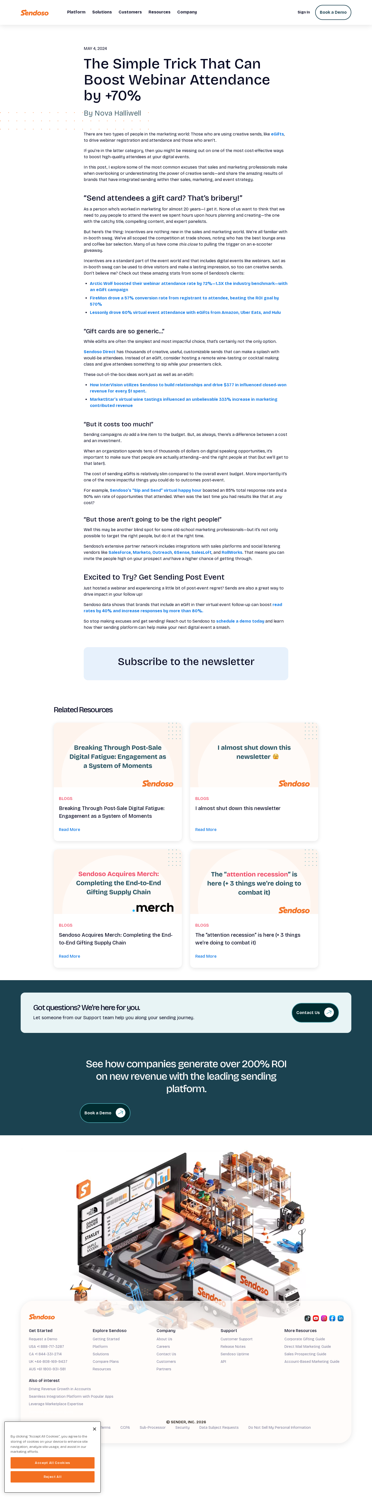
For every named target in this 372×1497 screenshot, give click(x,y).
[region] (52, 1457)
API (223, 1361)
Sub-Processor (153, 1427)
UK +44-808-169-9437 (48, 1361)
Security (182, 1427)
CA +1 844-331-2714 (45, 1354)
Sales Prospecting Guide (305, 1354)
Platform (100, 1346)
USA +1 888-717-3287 (46, 1346)
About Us (164, 1339)
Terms (105, 1427)
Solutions (101, 1354)
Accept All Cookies (52, 1463)
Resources (102, 1369)
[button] (76, 12)
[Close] (94, 1429)
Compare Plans (106, 1361)
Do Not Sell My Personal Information (280, 1427)
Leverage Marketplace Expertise (56, 1404)
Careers (163, 1346)
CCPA (125, 1427)
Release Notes (233, 1346)
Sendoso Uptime (235, 1354)
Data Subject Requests (219, 1427)
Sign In (304, 12)
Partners (164, 1369)
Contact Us (166, 1354)
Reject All (53, 1477)
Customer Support (237, 1339)
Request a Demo (43, 1339)
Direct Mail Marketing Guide (307, 1346)
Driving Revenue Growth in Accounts (60, 1389)
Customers (166, 1361)
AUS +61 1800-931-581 (47, 1369)
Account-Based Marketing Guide (311, 1361)
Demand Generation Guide (51, 1412)
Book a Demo (333, 12)
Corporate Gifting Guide (304, 1339)
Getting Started (106, 1339)
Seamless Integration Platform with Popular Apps (71, 1396)
